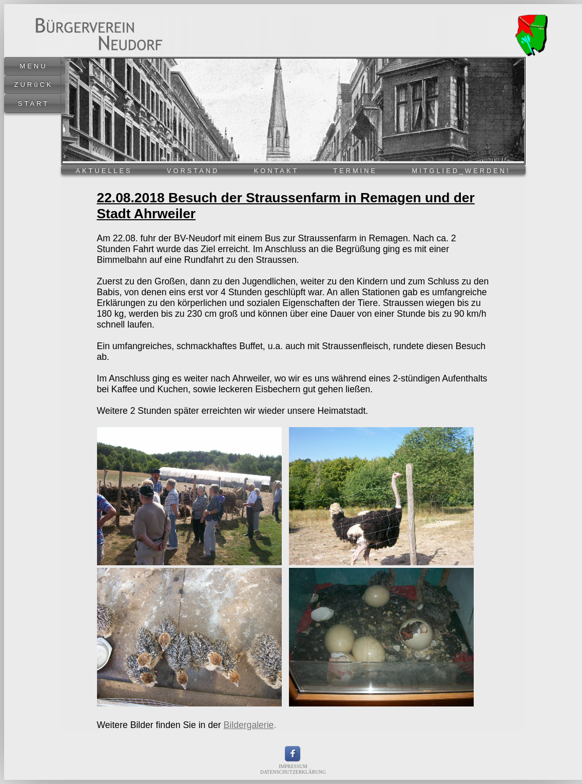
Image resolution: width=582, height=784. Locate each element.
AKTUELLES (104, 171)
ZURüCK (33, 84)
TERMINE (355, 171)
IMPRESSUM (293, 766)
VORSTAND (193, 171)
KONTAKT (276, 171)
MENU (33, 66)
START (33, 103)
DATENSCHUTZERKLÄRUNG (293, 772)
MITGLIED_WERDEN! (461, 171)
